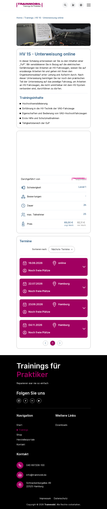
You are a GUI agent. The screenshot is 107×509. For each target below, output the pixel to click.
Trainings (28, 18)
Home (19, 18)
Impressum (45, 498)
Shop (19, 434)
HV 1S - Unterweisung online (49, 18)
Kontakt (21, 444)
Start (19, 425)
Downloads (61, 425)
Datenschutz (61, 498)
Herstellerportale (26, 439)
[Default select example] (61, 249)
